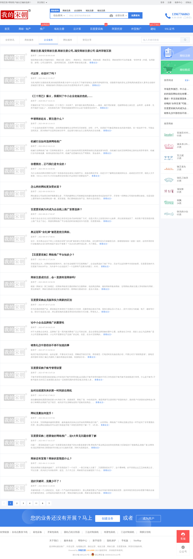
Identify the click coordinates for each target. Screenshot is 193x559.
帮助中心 (82, 540)
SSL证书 (169, 28)
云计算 (77, 28)
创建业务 (107, 518)
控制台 (188, 2)
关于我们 (53, 540)
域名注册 (89, 10)
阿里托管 (117, 28)
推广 (42, 28)
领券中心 (178, 2)
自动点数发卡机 (20, 532)
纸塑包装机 (109, 532)
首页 (7, 28)
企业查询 (78, 10)
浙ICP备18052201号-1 (82, 555)
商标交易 (66, 10)
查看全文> (93, 63)
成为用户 (148, 518)
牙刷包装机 (53, 532)
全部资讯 (9, 40)
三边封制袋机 (92, 532)
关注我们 (42, 2)
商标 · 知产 (25, 28)
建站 (153, 28)
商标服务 (29, 40)
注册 (169, 2)
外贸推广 (136, 28)
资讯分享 (87, 40)
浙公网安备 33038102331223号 (105, 555)
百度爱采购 (96, 28)
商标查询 (55, 10)
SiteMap (137, 540)
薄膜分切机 (145, 532)
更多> (187, 80)
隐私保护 (111, 540)
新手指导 (97, 540)
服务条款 (68, 540)
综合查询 (59, 16)
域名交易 (101, 10)
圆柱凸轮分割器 (72, 532)
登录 (162, 2)
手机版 (124, 540)
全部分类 (121, 16)
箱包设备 (37, 532)
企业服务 (48, 40)
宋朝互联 (82, 550)
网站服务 (67, 40)
